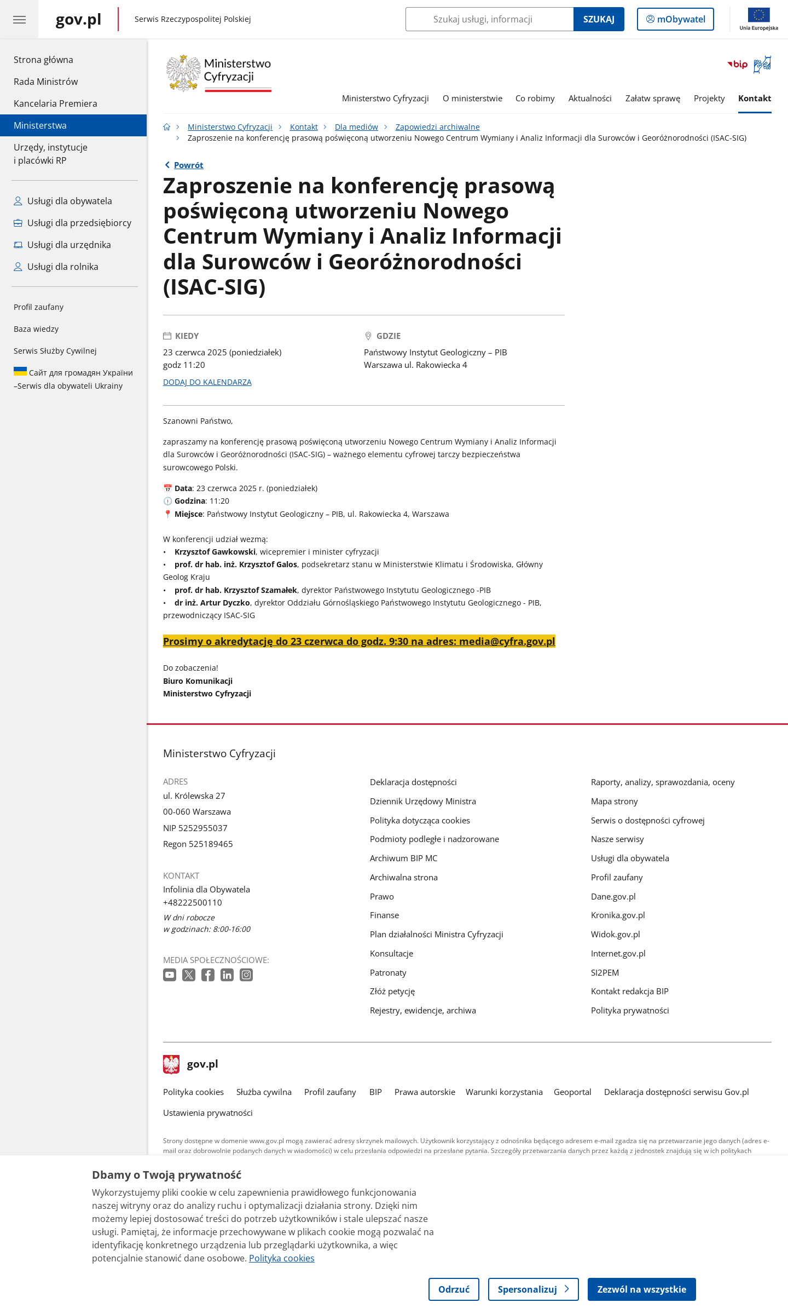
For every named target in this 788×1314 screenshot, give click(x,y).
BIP (375, 1092)
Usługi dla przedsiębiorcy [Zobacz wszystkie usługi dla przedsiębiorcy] (72, 223)
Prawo (382, 896)
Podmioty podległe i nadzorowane (434, 839)
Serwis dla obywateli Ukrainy (73, 379)
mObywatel (680, 21)
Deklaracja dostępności (413, 782)
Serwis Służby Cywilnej (55, 350)
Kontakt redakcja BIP (630, 991)
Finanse (384, 915)
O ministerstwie (472, 98)
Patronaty (388, 972)
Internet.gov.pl (618, 953)
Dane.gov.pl (613, 896)
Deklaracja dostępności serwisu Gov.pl (676, 1092)
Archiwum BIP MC (403, 858)
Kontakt (755, 98)
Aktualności (590, 98)
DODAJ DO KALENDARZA (207, 382)
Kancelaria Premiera (55, 103)
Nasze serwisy (617, 839)
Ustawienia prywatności (208, 1112)
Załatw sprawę (652, 98)
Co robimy (535, 98)
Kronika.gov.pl (618, 915)
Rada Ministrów (46, 82)
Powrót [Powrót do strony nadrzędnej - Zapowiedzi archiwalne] (189, 165)
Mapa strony (614, 801)
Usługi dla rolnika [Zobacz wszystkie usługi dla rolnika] (56, 267)
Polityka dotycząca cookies (420, 820)
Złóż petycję (392, 991)
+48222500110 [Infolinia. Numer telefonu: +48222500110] (192, 902)
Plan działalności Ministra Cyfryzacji (436, 934)
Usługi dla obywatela (630, 858)
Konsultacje (391, 953)
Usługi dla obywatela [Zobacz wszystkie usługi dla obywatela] (63, 201)
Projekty (709, 98)
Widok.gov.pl (615, 934)
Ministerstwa (40, 125)
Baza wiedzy (36, 329)
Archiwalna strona (404, 877)
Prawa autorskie (425, 1092)
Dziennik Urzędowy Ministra (423, 801)
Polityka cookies (193, 1092)
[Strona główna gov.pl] (79, 19)
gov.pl (191, 1065)
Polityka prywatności (630, 1010)
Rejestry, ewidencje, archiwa (423, 1010)
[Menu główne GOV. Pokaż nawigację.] (19, 19)
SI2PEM (605, 972)
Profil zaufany (38, 307)
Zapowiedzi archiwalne (438, 127)
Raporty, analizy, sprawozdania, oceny (663, 782)
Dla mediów (356, 127)
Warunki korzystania (504, 1092)
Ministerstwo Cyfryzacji (385, 98)
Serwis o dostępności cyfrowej (648, 820)
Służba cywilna (264, 1092)
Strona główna (55, 59)
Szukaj (599, 19)
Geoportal (573, 1092)
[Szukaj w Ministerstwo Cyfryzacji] (489, 19)
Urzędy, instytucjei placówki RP (51, 153)
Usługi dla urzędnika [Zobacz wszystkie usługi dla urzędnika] (62, 245)
